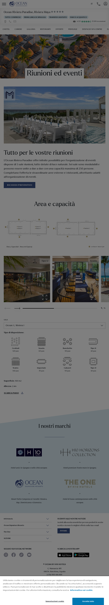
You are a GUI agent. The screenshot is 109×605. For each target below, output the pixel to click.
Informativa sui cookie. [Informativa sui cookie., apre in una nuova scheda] (81, 590)
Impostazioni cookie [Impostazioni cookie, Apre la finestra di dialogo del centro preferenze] (55, 601)
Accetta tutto (88, 601)
